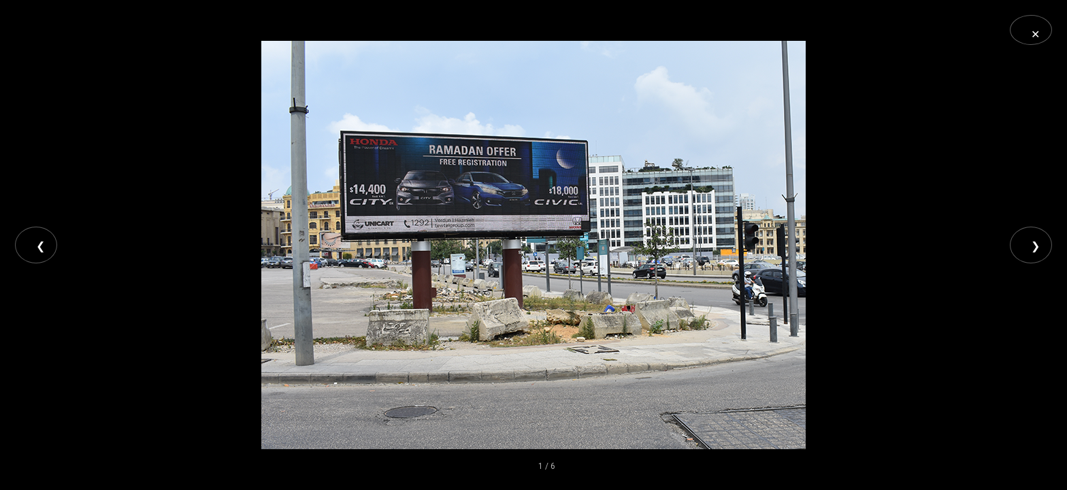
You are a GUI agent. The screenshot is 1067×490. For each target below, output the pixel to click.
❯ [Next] (1035, 246)
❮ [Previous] (40, 246)
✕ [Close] (1035, 34)
